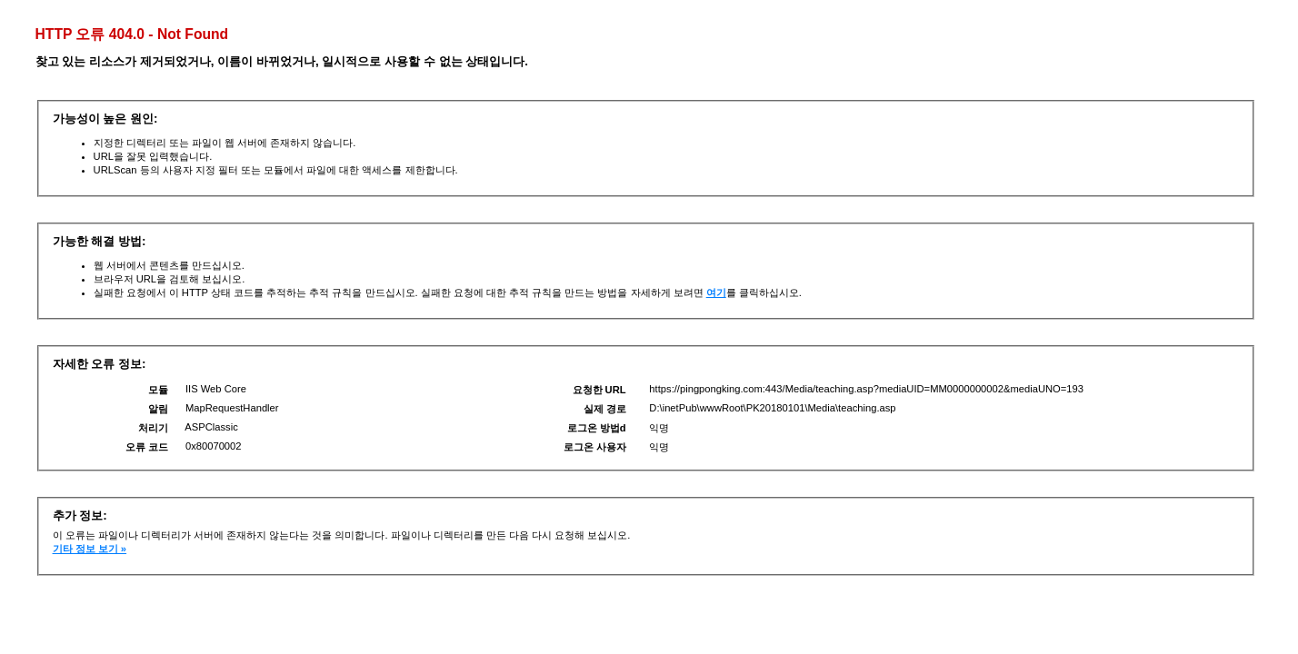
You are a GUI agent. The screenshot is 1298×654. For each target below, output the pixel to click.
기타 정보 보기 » (90, 548)
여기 (716, 292)
